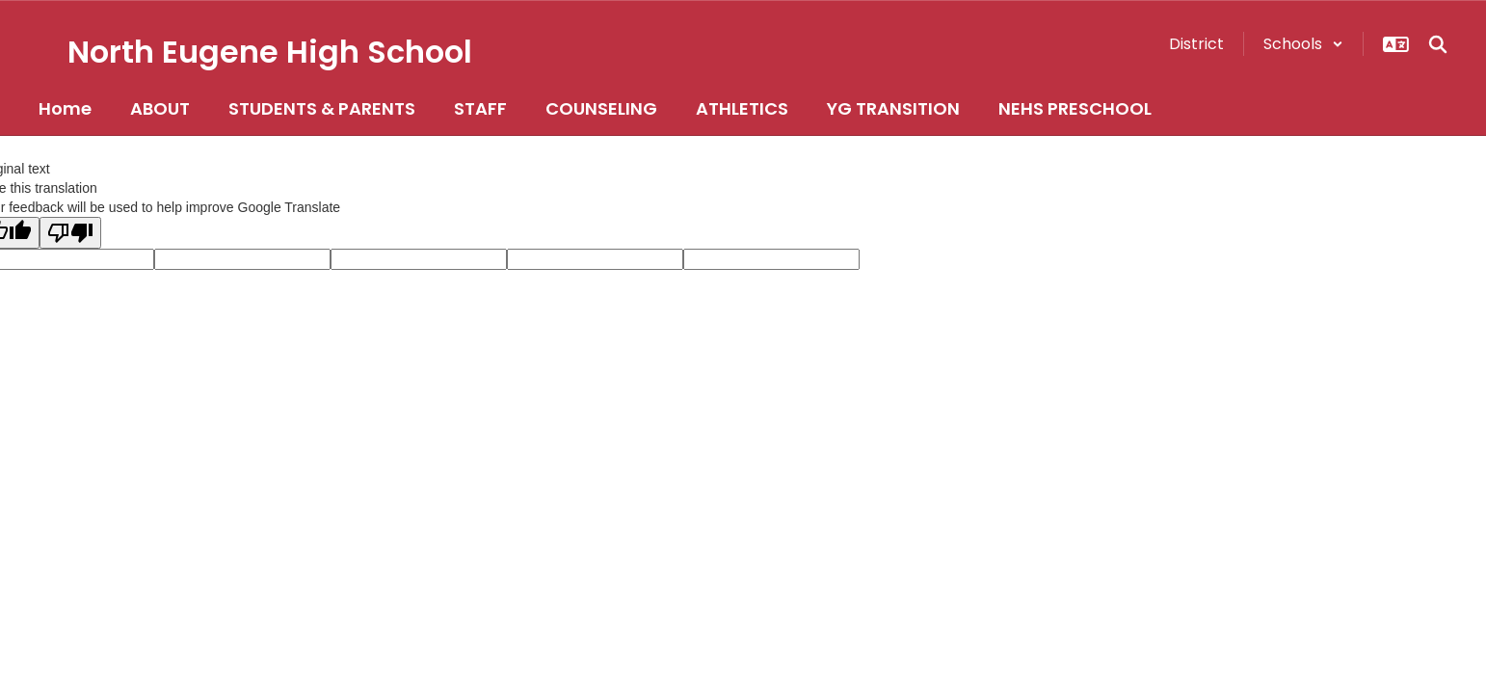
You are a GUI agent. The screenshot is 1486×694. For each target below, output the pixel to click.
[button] (1303, 44)
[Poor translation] (70, 233)
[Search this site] (1437, 44)
